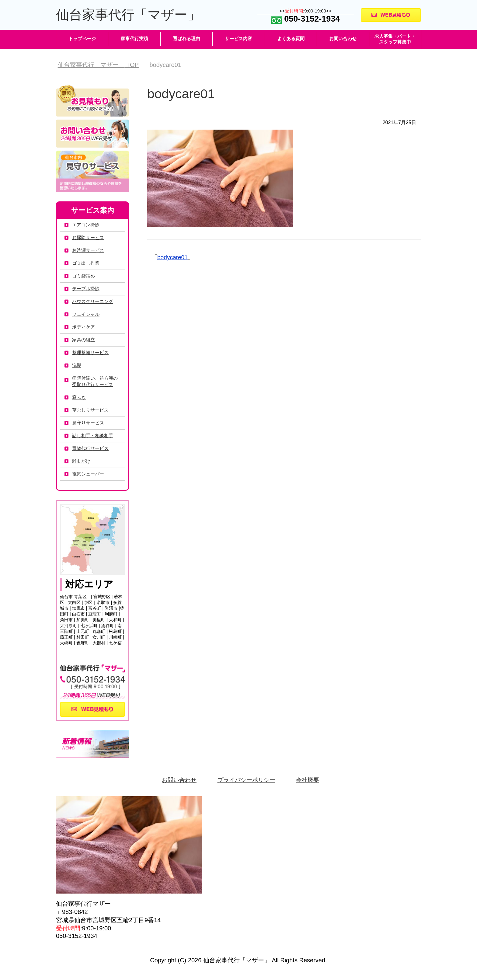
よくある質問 (291, 39)
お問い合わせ (343, 39)
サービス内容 (238, 39)
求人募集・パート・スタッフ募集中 (395, 39)
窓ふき (79, 397)
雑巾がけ (82, 461)
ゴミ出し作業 (86, 263)
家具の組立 (84, 340)
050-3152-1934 (305, 19)
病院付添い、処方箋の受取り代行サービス (96, 382)
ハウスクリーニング (94, 302)
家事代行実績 (134, 39)
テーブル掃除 (86, 289)
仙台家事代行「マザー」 (131, 15)
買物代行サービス (91, 448)
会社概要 (310, 780)
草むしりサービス (91, 410)
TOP (98, 65)
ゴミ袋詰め (84, 276)
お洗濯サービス (89, 250)
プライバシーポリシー (246, 780)
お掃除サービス (89, 238)
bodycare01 (173, 257)
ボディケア (84, 327)
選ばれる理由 (186, 39)
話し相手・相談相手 (94, 436)
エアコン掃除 (86, 225)
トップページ (82, 39)
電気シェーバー (89, 474)
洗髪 (77, 365)
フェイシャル (86, 314)
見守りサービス (89, 423)
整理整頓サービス (91, 353)
